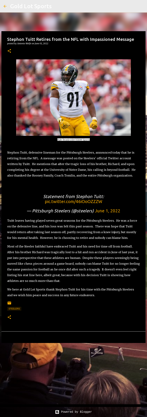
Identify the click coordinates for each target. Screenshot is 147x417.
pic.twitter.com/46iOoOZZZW (73, 201)
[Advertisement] (73, 373)
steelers (14, 309)
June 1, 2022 (107, 210)
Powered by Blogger (73, 412)
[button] (9, 51)
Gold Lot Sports (31, 6)
